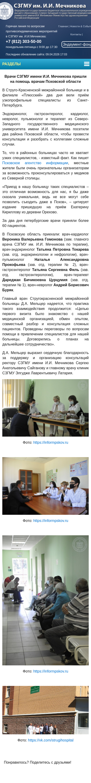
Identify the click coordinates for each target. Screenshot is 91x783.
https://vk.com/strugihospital (50, 740)
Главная (63, 26)
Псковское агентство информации (35, 163)
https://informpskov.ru (50, 442)
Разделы (11, 64)
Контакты (75, 34)
